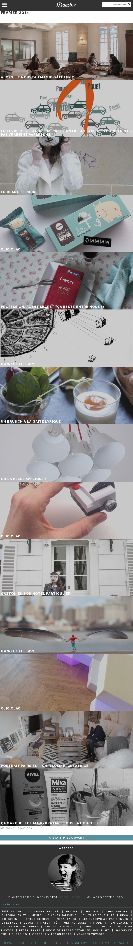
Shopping (19, 934)
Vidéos (37, 934)
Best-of (91, 911)
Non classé (118, 922)
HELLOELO (95, 943)
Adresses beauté (44, 911)
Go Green (9, 918)
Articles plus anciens (16, 828)
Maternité (48, 922)
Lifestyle (9, 922)
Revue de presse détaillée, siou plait (77, 930)
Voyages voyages (91, 934)
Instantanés (66, 918)
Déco (124, 915)
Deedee (66, 4)
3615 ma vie (12, 911)
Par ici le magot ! (61, 926)
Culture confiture (98, 915)
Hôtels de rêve (37, 918)
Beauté (72, 911)
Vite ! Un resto (60, 934)
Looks (29, 922)
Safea (124, 943)
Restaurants (30, 930)
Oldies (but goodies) (20, 926)
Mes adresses (75, 922)
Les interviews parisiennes (105, 918)
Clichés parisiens (62, 915)
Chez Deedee (116, 911)
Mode (97, 922)
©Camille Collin (72, 897)
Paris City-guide (97, 926)
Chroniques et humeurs (22, 915)
